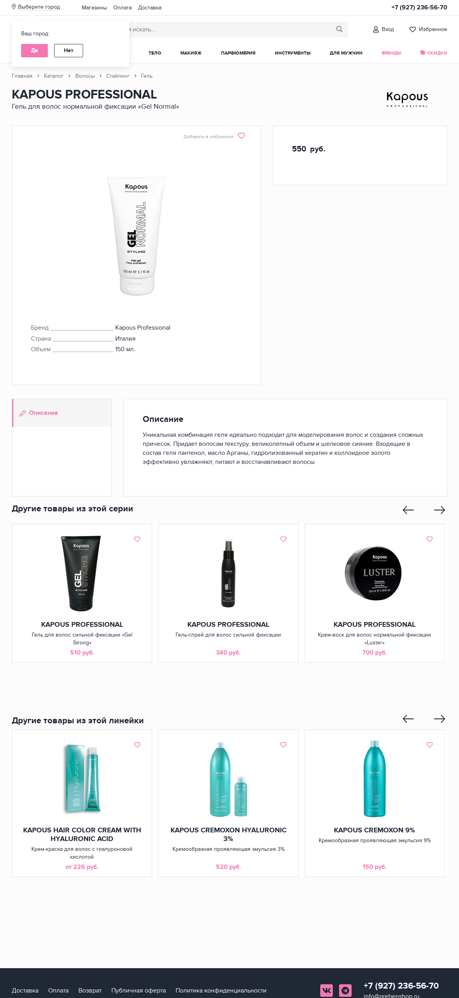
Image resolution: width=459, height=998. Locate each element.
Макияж (190, 53)
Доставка (149, 7)
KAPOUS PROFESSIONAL (82, 624)
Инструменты (292, 53)
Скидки (433, 53)
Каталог (53, 76)
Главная (22, 76)
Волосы (85, 76)
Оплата (122, 7)
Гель (146, 76)
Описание (39, 413)
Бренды (391, 53)
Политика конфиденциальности (221, 990)
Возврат (90, 990)
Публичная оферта (138, 990)
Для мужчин (346, 53)
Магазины (94, 7)
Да (34, 50)
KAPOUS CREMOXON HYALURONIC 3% (228, 834)
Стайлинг (118, 76)
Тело (155, 53)
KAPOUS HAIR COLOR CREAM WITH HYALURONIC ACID (82, 834)
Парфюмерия (238, 53)
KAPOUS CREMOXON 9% (374, 830)
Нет (68, 50)
